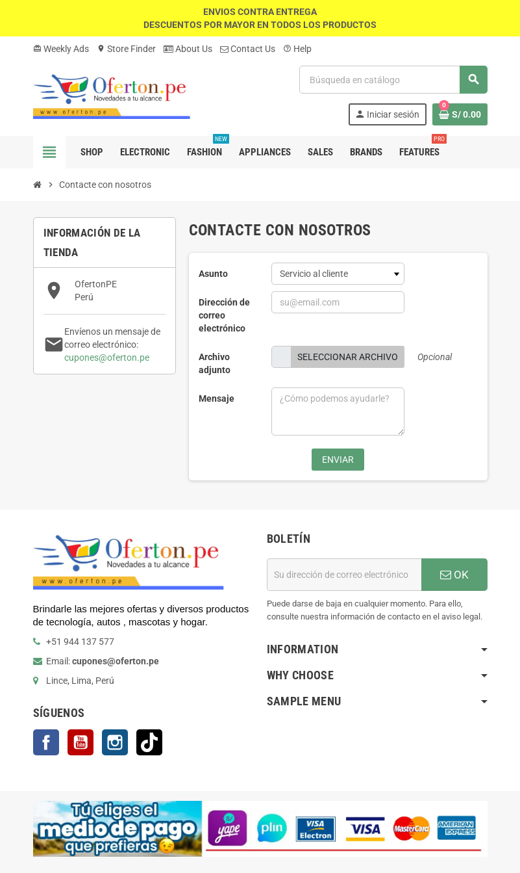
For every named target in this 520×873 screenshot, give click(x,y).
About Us (188, 49)
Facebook (46, 742)
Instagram (115, 742)
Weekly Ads (61, 49)
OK (454, 574)
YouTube (80, 742)
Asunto (213, 273)
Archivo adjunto (214, 363)
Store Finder (126, 49)
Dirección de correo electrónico (224, 315)
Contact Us (247, 49)
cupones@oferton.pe (106, 357)
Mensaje (216, 398)
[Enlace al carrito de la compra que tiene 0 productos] (460, 114)
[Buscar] (392, 80)
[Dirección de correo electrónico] (344, 574)
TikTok (149, 742)
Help (297, 49)
